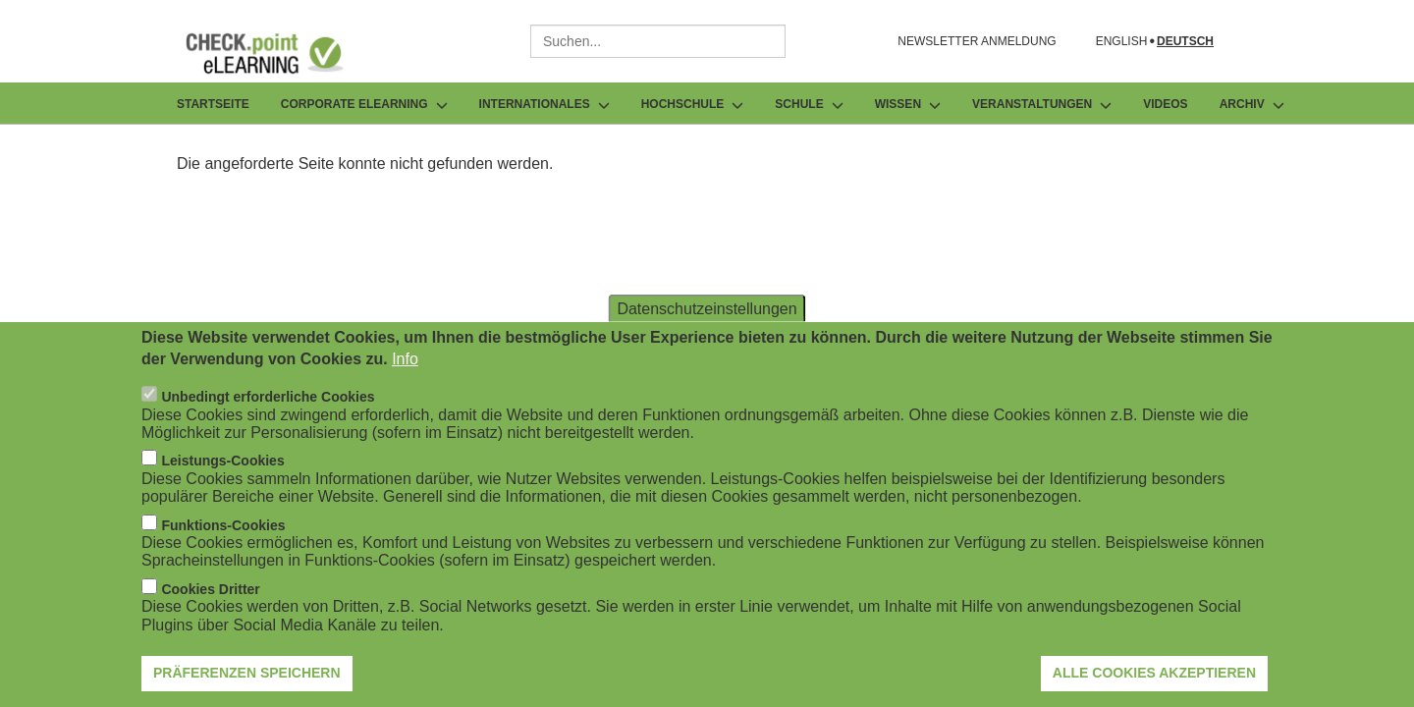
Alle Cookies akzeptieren (1154, 681)
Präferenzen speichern (247, 681)
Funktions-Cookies (223, 534)
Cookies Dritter (210, 598)
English (1122, 41)
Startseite (213, 104)
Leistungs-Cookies (222, 469)
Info (405, 367)
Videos (1165, 104)
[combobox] (658, 41)
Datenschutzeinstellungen (706, 316)
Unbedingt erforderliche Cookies (267, 405)
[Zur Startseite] (279, 53)
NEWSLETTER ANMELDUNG (976, 41)
